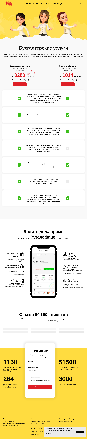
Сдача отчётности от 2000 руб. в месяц (41, 423)
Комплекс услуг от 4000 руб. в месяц (40, 421)
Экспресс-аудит (57, 4)
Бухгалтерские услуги (32, 4)
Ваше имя (30, 361)
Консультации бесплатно (37, 428)
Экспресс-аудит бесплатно (38, 426)
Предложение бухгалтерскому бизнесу (75, 3)
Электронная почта (33, 367)
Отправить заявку (40, 387)
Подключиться (20, 84)
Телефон (30, 374)
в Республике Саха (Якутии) (20, 80)
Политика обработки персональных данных (56, 435)
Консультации (45, 4)
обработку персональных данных (43, 380)
